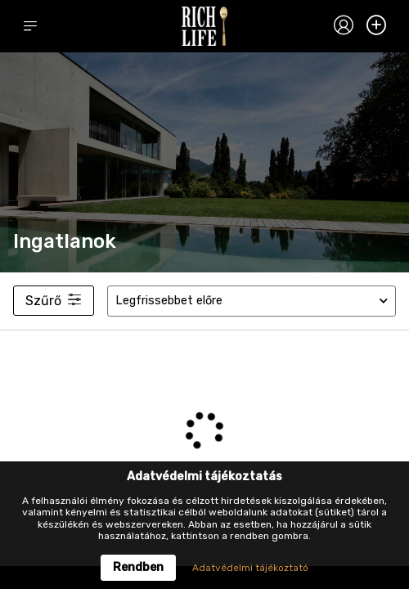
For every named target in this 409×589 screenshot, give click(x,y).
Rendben (138, 567)
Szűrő (53, 300)
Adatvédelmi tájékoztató (250, 567)
